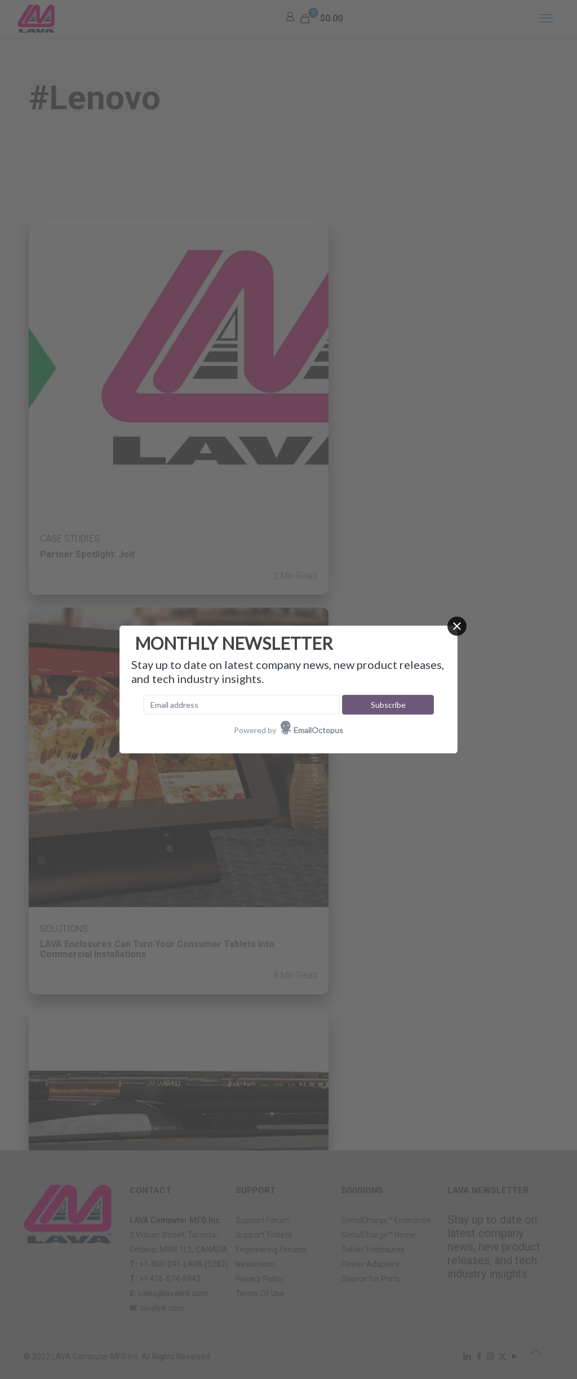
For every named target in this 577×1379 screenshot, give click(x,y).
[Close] (457, 626)
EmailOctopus (318, 730)
